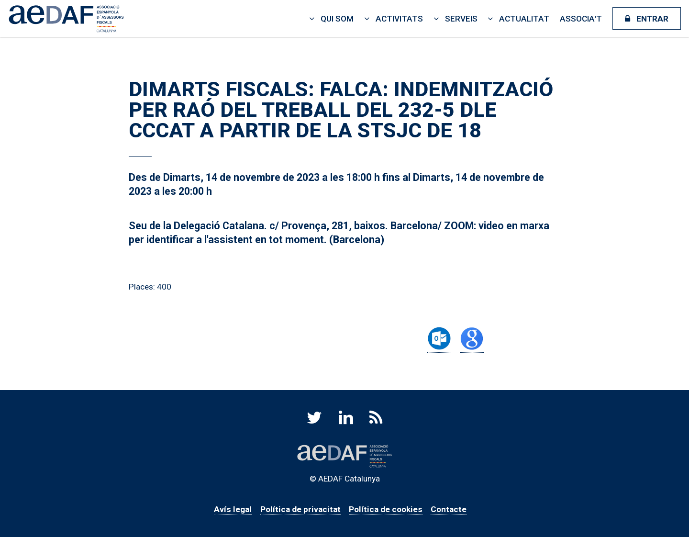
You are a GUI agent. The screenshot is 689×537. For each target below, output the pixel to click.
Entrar (652, 18)
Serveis (461, 18)
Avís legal (233, 509)
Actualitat (524, 18)
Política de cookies (385, 509)
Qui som (337, 18)
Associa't (581, 18)
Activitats (399, 18)
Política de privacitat (300, 509)
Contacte (449, 509)
